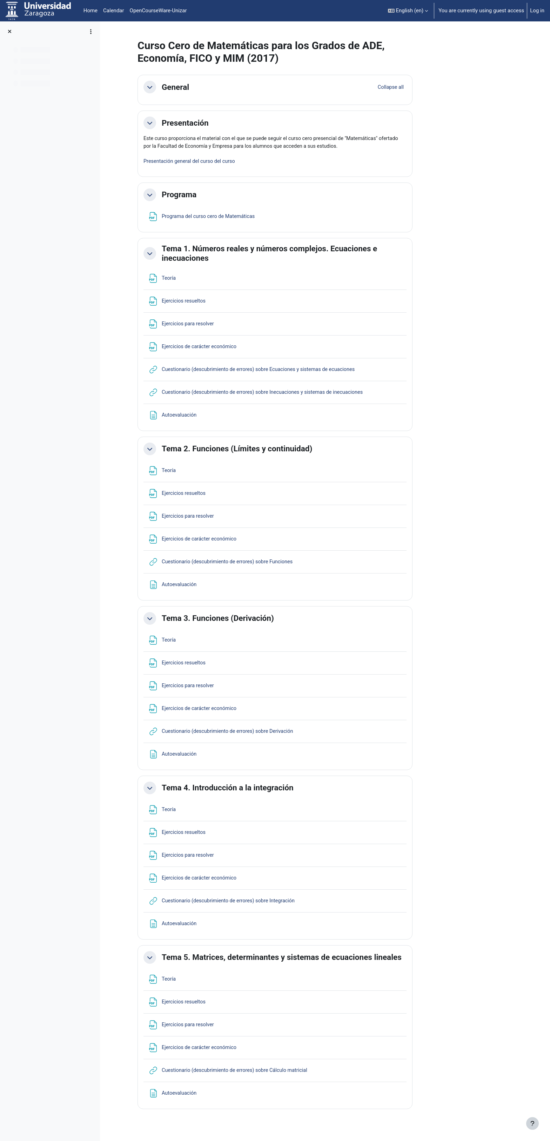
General (220, 87)
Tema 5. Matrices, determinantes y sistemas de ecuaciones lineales (326, 958)
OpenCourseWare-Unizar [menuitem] (158, 10)
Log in (537, 10)
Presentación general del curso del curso (235, 162)
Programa (223, 195)
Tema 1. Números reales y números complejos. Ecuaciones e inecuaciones (314, 254)
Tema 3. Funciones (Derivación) (262, 619)
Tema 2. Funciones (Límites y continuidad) (281, 450)
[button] (408, 10)
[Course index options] (91, 31)
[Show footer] (532, 1123)
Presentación (229, 122)
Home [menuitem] (90, 10)
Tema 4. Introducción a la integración (272, 789)
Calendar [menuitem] (113, 10)
